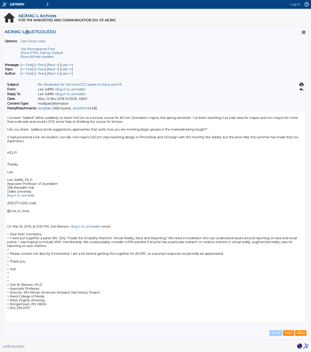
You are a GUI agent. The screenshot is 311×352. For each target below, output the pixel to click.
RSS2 (301, 333)
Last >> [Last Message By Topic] (66, 69)
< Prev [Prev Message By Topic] (40, 69)
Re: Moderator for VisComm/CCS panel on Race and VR (80, 84)
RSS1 (288, 333)
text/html (80, 108)
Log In (295, 4)
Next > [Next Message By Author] (53, 73)
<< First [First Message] (27, 65)
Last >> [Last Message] (66, 65)
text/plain (45, 108)
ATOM (276, 333)
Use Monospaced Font (38, 49)
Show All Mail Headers (37, 57)
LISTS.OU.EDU (13, 347)
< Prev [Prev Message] (40, 65)
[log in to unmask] (70, 89)
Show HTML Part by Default (42, 53)
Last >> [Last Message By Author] (66, 73)
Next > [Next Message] (53, 65)
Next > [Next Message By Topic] (53, 69)
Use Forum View (33, 41)
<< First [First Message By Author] (27, 73)
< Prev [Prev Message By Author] (40, 73)
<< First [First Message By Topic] (27, 69)
